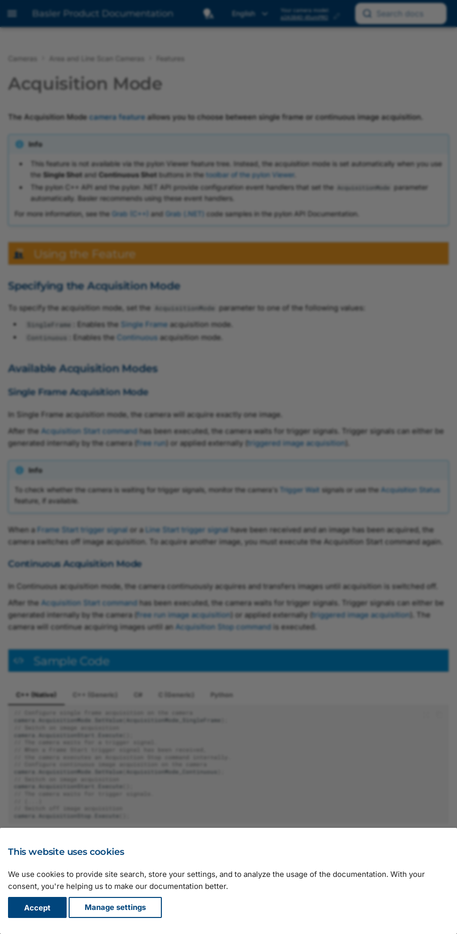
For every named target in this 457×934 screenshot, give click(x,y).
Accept (37, 907)
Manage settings (115, 907)
